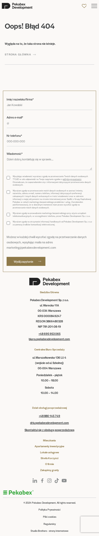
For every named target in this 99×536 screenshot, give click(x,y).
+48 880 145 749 (49, 416)
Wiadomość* (14, 154)
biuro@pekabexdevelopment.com (49, 339)
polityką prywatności (72, 179)
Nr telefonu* (14, 136)
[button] (94, 6)
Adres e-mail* (15, 117)
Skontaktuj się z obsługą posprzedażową (49, 430)
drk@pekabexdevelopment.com (49, 423)
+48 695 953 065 (49, 334)
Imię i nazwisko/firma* (20, 99)
